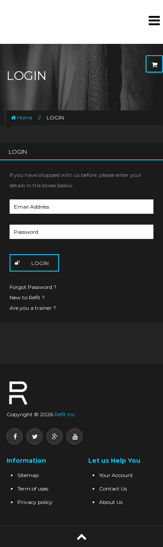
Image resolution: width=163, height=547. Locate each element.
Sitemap (28, 475)
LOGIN (55, 117)
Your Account (116, 475)
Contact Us (113, 488)
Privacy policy (35, 502)
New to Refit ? (27, 297)
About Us (111, 502)
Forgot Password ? (33, 287)
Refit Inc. (64, 414)
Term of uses (32, 488)
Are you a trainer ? (33, 308)
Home (21, 117)
